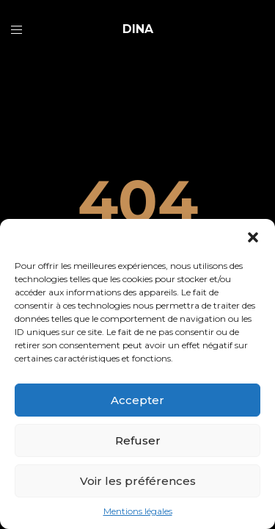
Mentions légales (137, 511)
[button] (253, 237)
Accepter (137, 400)
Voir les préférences (138, 481)
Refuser (138, 440)
